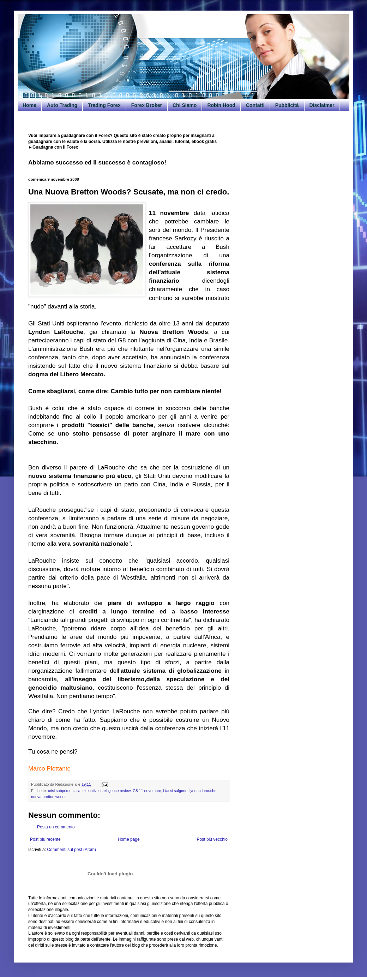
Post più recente (45, 839)
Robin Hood (221, 105)
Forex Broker (146, 105)
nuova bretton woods (48, 797)
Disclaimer (322, 105)
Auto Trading (62, 105)
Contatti (255, 105)
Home (29, 105)
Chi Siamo (185, 105)
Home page (129, 839)
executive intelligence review (107, 791)
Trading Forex (104, 105)
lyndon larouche (202, 791)
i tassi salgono (175, 791)
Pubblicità (287, 105)
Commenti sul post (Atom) (71, 849)
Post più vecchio (212, 839)
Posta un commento (56, 827)
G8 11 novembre (147, 791)
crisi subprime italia (64, 791)
